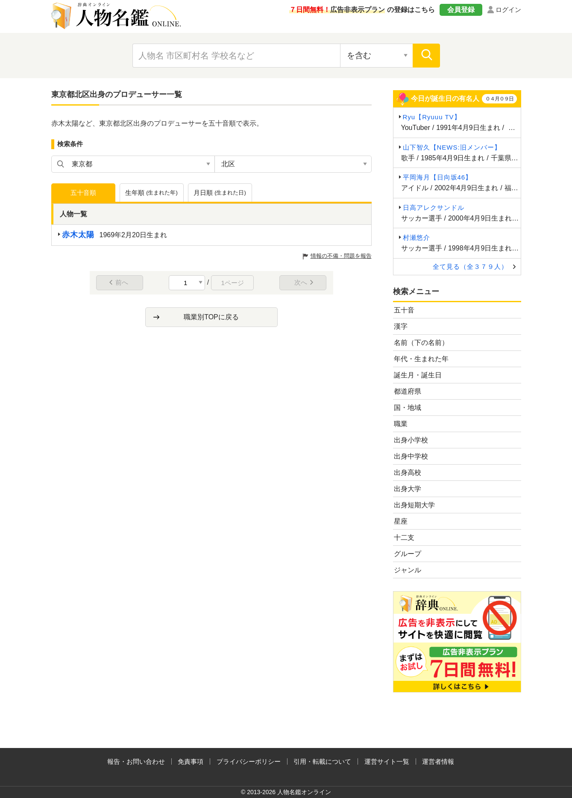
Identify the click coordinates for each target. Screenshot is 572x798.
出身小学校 (411, 440)
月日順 (220, 192)
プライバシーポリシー (249, 761)
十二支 (404, 537)
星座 (401, 521)
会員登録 (461, 9)
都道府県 (407, 391)
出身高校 (407, 472)
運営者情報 (438, 761)
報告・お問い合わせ (136, 761)
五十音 (404, 310)
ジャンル (407, 570)
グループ (407, 553)
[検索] (426, 56)
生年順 (151, 192)
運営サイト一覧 (386, 761)
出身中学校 (411, 456)
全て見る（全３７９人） (470, 266)
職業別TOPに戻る (211, 317)
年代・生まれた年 (421, 358)
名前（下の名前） (421, 342)
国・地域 (407, 407)
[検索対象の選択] (376, 56)
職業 (401, 423)
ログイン (508, 9)
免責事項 (190, 761)
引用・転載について (322, 761)
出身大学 (407, 488)
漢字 (401, 326)
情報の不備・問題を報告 (341, 256)
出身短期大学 (414, 505)
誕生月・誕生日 (418, 375)
